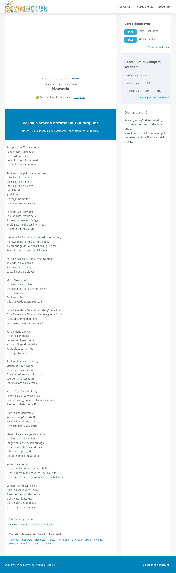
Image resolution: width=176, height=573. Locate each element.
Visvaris (36, 543)
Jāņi (159, 90)
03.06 (130, 32)
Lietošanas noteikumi (156, 565)
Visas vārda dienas (158, 47)
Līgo (148, 90)
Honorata (27, 539)
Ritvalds (97, 539)
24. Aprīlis (79, 97)
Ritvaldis (36, 524)
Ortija (88, 539)
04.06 (130, 39)
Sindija (142, 38)
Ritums (25, 524)
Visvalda (13, 543)
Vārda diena (133, 83)
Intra (155, 30)
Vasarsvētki (133, 90)
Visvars (47, 543)
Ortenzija (77, 539)
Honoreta (40, 539)
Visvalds (25, 543)
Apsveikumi (125, 6)
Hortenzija (63, 539)
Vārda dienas (145, 6)
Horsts (51, 539)
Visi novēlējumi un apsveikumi (152, 97)
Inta (149, 30)
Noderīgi (164, 6)
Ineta (141, 30)
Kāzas (150, 83)
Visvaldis (48, 524)
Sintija (152, 38)
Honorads (14, 539)
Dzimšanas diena (136, 75)
